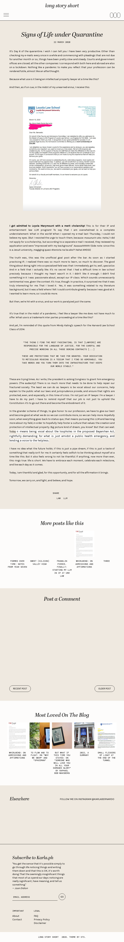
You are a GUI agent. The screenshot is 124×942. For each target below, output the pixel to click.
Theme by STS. (77, 937)
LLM (65, 498)
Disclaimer (40, 923)
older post (104, 688)
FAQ (36, 915)
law (58, 498)
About (15, 915)
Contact (17, 919)
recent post (20, 688)
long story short (62, 6)
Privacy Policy (42, 919)
